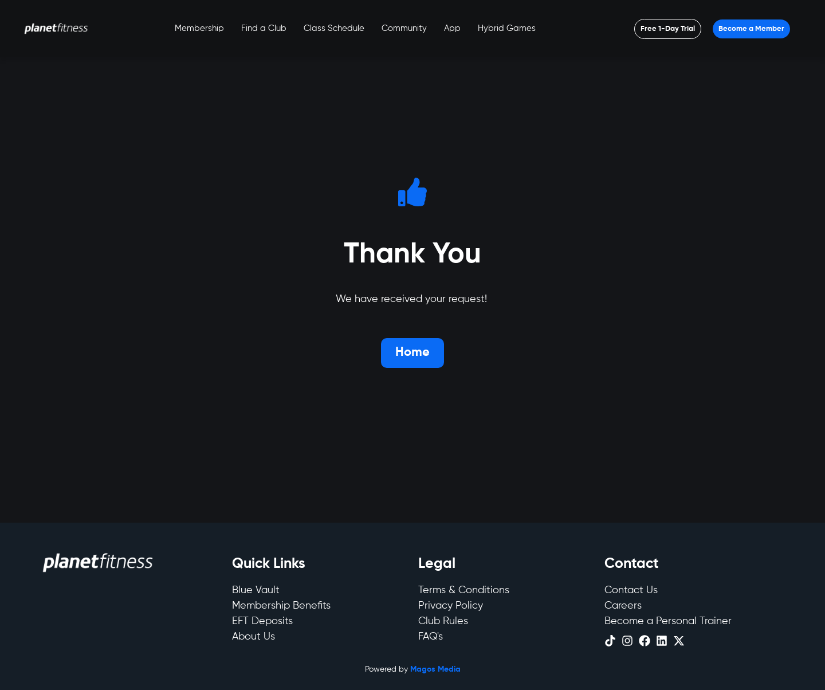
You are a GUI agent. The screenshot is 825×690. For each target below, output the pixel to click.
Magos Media (435, 669)
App (452, 28)
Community (404, 28)
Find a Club (263, 28)
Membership (199, 28)
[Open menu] (667, 29)
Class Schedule (334, 28)
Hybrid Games (507, 28)
